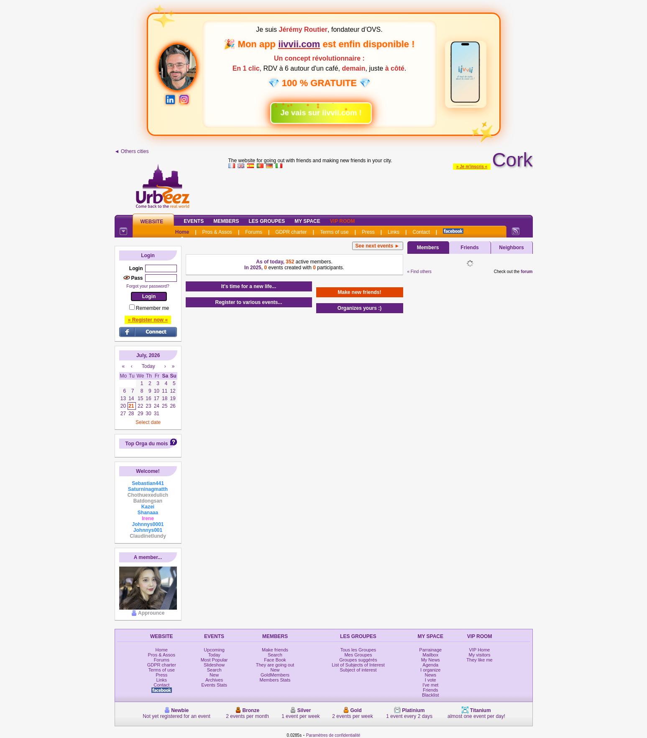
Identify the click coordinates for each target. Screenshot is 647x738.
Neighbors (511, 247)
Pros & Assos (217, 232)
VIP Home (479, 649)
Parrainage (430, 649)
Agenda (430, 664)
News (431, 674)
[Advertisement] (380, 190)
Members (226, 221)
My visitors (480, 654)
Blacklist (430, 694)
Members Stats (275, 679)
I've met (430, 684)
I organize (430, 669)
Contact (421, 232)
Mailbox (430, 654)
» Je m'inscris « (471, 166)
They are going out (275, 664)
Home (182, 232)
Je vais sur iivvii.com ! (316, 109)
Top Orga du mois (146, 444)
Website (152, 222)
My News (430, 659)
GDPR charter (291, 232)
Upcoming (214, 649)
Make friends (275, 649)
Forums (253, 232)
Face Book (275, 659)
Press (368, 232)
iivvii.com (299, 44)
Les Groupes (267, 221)
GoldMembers (275, 674)
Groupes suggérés (358, 659)
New (214, 674)
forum (526, 271)
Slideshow (214, 664)
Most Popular (214, 659)
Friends (469, 247)
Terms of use (334, 232)
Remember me (152, 308)
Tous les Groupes (358, 649)
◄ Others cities (132, 151)
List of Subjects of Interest (358, 664)
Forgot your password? (147, 286)
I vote (430, 679)
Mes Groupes (358, 654)
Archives (214, 679)
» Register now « (148, 320)
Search (214, 669)
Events (194, 221)
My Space (307, 221)
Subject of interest (358, 669)
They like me (479, 659)
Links (393, 232)
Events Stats (214, 684)
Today (214, 654)
